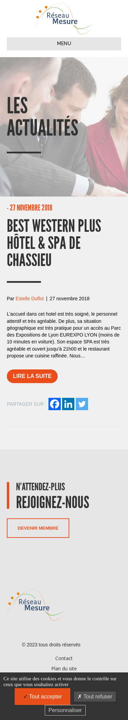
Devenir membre (38, 528)
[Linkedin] (68, 404)
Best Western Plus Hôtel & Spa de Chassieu (54, 249)
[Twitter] (82, 404)
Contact (64, 658)
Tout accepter (42, 696)
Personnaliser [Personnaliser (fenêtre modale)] (65, 710)
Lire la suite (32, 376)
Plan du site (64, 668)
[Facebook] (54, 404)
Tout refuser (94, 696)
